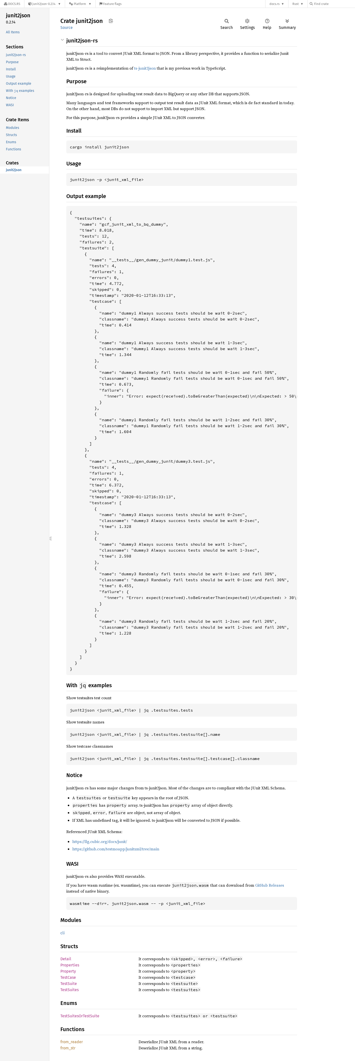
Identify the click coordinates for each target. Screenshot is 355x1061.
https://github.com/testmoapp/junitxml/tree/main (115, 849)
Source (66, 27)
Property (68, 971)
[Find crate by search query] (334, 4)
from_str (67, 1048)
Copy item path (111, 21)
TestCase (68, 977)
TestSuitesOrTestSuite (79, 1016)
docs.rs (274, 4)
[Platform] (80, 4)
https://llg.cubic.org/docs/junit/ (99, 841)
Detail (65, 959)
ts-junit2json (145, 68)
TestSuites (69, 989)
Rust (295, 4)
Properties (69, 965)
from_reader (71, 1042)
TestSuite (68, 983)
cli (62, 933)
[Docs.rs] (12, 4)
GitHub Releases (269, 885)
